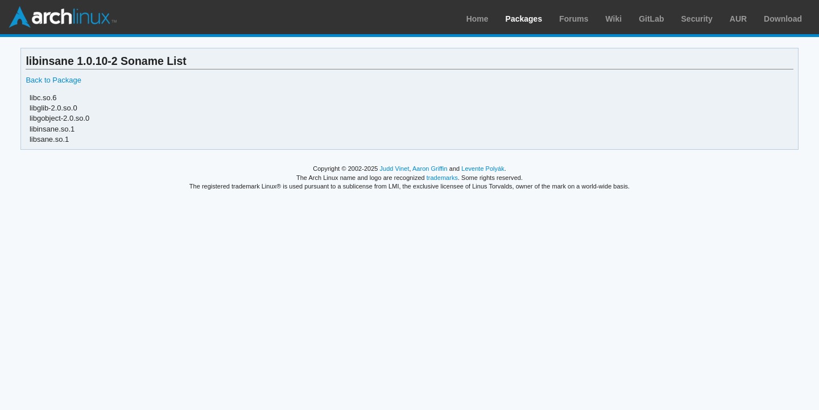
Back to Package (53, 80)
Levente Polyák (482, 168)
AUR (738, 18)
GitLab (651, 18)
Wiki (614, 18)
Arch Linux (63, 17)
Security (697, 18)
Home (477, 18)
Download (783, 18)
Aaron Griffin (430, 168)
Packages (524, 18)
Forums (573, 18)
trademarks (442, 177)
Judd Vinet (395, 168)
